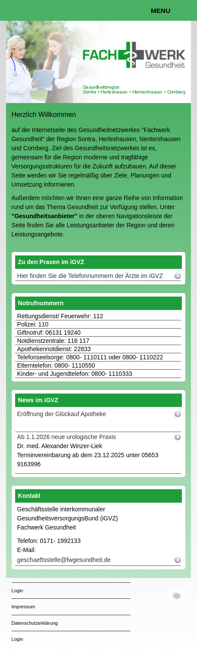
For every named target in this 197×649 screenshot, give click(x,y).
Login (17, 590)
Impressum (23, 606)
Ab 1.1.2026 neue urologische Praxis (66, 436)
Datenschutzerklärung (35, 623)
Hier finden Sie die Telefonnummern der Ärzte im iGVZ (90, 275)
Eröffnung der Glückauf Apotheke (61, 413)
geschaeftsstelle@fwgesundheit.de (64, 559)
